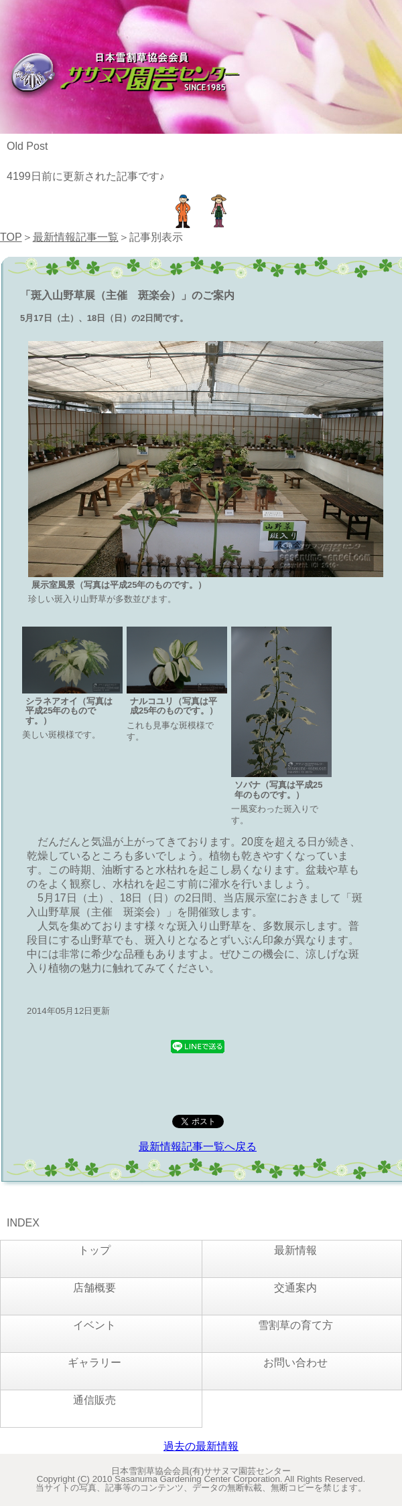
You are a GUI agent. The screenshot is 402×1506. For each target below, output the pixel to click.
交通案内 (295, 1287)
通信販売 (94, 1400)
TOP (11, 237)
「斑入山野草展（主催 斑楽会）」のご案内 (127, 295)
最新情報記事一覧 (76, 237)
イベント (94, 1325)
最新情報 (295, 1250)
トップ (94, 1250)
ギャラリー (94, 1362)
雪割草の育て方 (295, 1325)
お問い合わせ (295, 1362)
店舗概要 (94, 1287)
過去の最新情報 (201, 1446)
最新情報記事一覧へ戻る (198, 1146)
